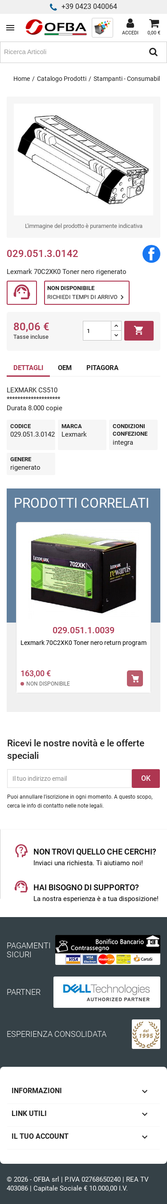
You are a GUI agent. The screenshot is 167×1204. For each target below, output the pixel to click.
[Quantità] (97, 331)
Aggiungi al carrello (139, 331)
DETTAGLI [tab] (28, 368)
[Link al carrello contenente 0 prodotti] (153, 28)
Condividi (151, 254)
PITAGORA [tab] (102, 368)
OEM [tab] (65, 368)
